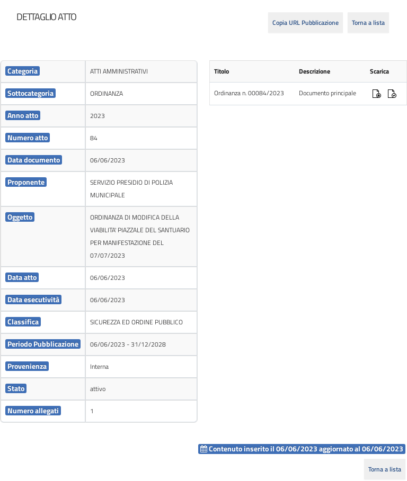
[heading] (46, 17)
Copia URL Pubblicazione (305, 22)
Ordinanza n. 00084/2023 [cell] (249, 93)
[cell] (43, 72)
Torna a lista (368, 22)
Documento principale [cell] (327, 93)
